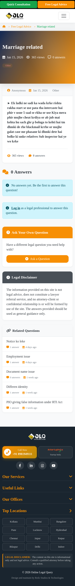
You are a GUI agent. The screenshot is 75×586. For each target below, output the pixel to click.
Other (8, 65)
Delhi (37, 546)
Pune (13, 530)
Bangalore (61, 521)
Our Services (13, 476)
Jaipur (37, 538)
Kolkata (14, 521)
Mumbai (37, 521)
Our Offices (12, 499)
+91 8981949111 (22, 454)
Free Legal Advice (56, 4)
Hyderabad (61, 530)
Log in (15, 208)
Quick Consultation (18, 4)
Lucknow (37, 530)
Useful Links (13, 488)
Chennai (14, 538)
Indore (61, 546)
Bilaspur (14, 546)
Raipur (61, 538)
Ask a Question (37, 259)
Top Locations (14, 511)
